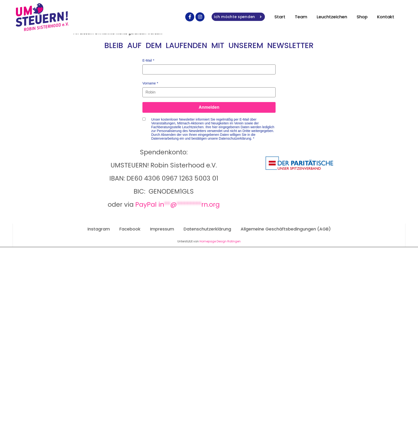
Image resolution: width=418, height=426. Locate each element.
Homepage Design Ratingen (220, 241)
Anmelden (209, 107)
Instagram (98, 229)
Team (301, 17)
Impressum (162, 229)
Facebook (130, 229)
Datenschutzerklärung (207, 229)
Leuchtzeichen (332, 17)
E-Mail (147, 60)
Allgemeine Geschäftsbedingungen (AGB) (286, 229)
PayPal (177, 204)
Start (279, 17)
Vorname (149, 83)
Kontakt (385, 17)
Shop (362, 17)
